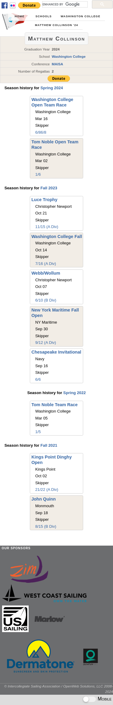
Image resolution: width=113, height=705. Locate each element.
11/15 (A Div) (46, 226)
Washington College (80, 16)
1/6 (38, 174)
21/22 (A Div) (46, 489)
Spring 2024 (51, 88)
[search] (64, 4)
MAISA (57, 64)
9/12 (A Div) (45, 342)
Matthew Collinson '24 (56, 25)
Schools (44, 16)
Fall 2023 (48, 188)
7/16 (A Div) (45, 263)
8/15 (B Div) (45, 526)
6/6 (38, 379)
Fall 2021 (48, 445)
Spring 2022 (74, 392)
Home (19, 16)
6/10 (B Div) (45, 300)
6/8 (38, 132)
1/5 (38, 431)
